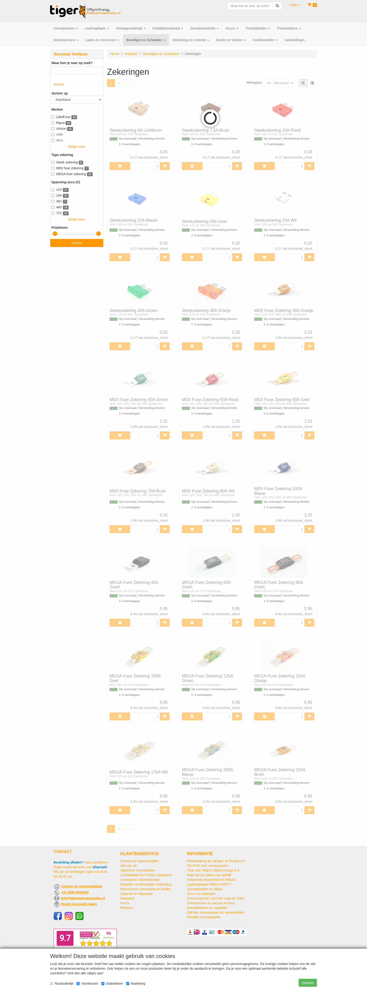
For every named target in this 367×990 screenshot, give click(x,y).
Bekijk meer (76, 146)
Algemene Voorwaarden (137, 870)
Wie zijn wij (128, 865)
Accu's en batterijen (201, 894)
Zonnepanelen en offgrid (205, 889)
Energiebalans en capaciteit (207, 908)
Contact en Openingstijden (139, 861)
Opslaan (308, 983)
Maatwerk (127, 898)
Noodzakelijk (61, 983)
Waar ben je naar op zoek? (72, 63)
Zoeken (76, 243)
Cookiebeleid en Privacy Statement (145, 875)
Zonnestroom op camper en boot (211, 903)
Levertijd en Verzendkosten (140, 880)
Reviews (126, 908)
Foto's (124, 903)
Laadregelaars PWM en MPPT (209, 884)
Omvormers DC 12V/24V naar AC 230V (216, 898)
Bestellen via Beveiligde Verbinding (145, 884)
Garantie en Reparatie (136, 894)
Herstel (58, 84)
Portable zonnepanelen (204, 917)
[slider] (55, 233)
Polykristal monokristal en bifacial (211, 880)
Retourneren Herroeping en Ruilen (145, 889)
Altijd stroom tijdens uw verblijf (209, 875)
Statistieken (112, 983)
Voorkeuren (87, 983)
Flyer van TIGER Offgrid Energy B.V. (213, 870)
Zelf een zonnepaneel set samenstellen (215, 912)
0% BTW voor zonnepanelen (208, 865)
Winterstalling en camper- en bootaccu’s (216, 861)
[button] (295, 4)
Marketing (135, 983)
